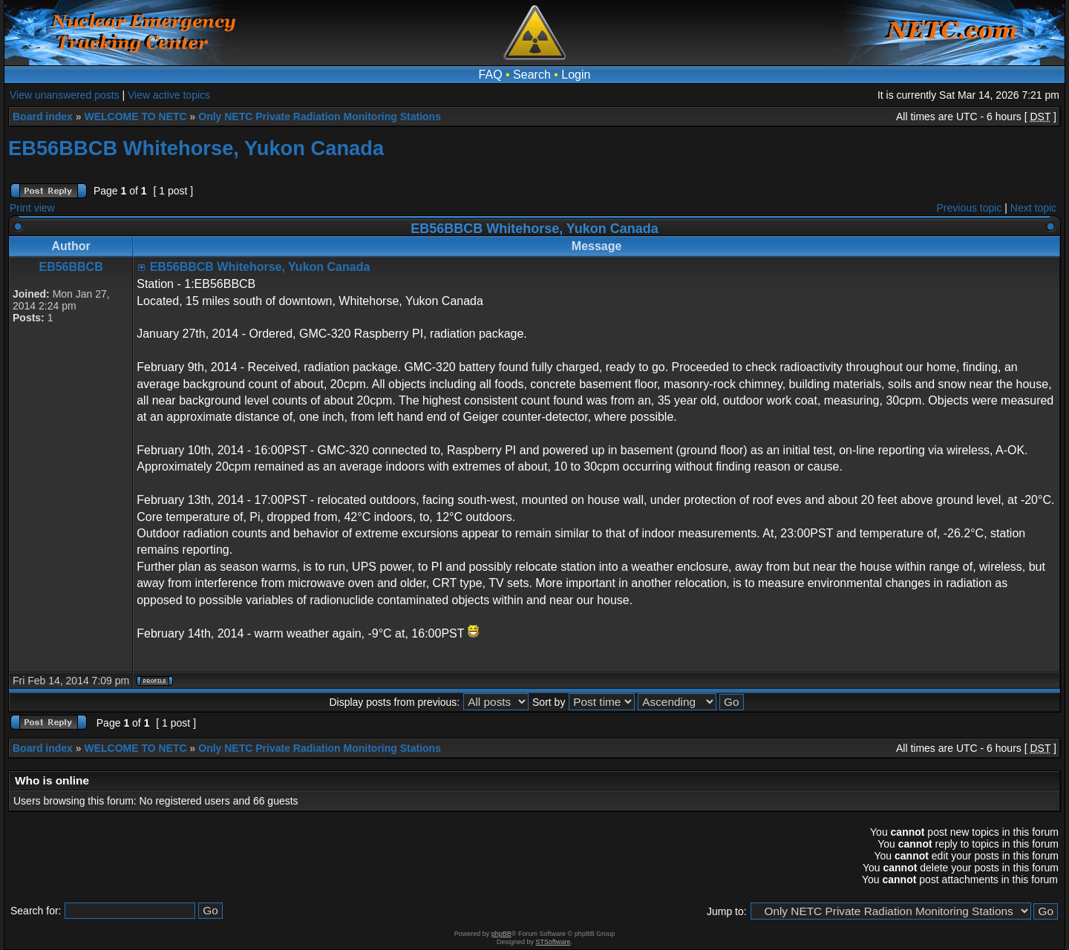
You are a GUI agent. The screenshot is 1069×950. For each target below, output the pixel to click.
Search (532, 74)
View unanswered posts (65, 95)
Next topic (1033, 208)
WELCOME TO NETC (135, 116)
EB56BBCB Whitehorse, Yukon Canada (196, 148)
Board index (43, 116)
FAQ (491, 74)
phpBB (501, 933)
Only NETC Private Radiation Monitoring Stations (319, 116)
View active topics (169, 95)
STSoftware (553, 942)
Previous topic (969, 208)
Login (575, 74)
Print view (32, 208)
